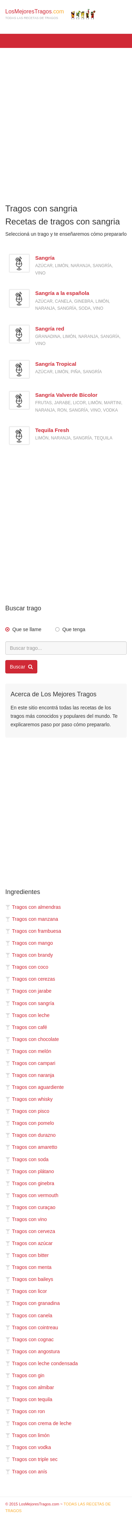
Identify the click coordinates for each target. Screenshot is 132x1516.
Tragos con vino (26, 1219)
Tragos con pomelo (29, 1123)
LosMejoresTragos (50, 14)
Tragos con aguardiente (34, 1087)
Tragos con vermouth (31, 1195)
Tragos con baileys (29, 1279)
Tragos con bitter (27, 1255)
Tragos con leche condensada (41, 1363)
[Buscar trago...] (66, 648)
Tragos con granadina (32, 1303)
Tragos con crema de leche (38, 1423)
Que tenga (73, 629)
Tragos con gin (24, 1375)
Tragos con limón (27, 1435)
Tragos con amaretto (31, 1147)
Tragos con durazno (30, 1135)
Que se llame (26, 629)
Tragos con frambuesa (33, 931)
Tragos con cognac (29, 1339)
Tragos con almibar (29, 1387)
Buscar (21, 667)
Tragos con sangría (29, 1003)
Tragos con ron (25, 1411)
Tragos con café (26, 1027)
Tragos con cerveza (30, 1231)
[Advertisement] (66, 121)
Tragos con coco (26, 967)
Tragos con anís (26, 1471)
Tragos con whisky (28, 1099)
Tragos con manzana (31, 919)
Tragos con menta (28, 1267)
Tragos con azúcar (28, 1243)
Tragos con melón (28, 1051)
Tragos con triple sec (31, 1459)
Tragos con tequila (28, 1399)
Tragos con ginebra (29, 1183)
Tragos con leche (27, 1015)
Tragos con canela (28, 1315)
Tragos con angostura (32, 1351)
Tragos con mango (29, 943)
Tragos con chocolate (32, 1039)
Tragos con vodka (28, 1447)
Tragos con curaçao (30, 1207)
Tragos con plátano (29, 1171)
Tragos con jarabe (28, 991)
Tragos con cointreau (31, 1327)
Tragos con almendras (33, 907)
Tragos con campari (30, 1063)
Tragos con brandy (29, 955)
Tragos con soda (27, 1159)
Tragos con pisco (27, 1111)
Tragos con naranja (29, 1075)
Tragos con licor (26, 1291)
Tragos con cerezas (30, 979)
